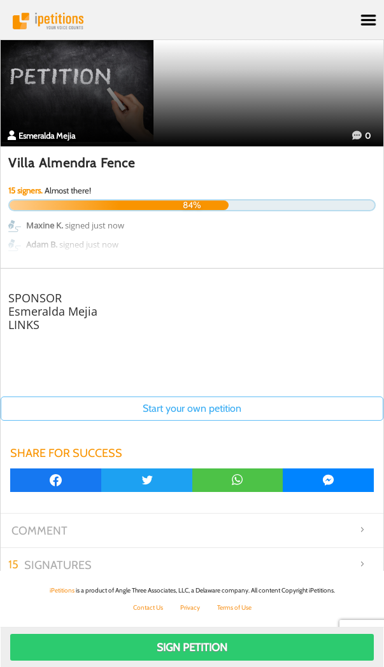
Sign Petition (192, 647)
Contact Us (148, 607)
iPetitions (192, 21)
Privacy (190, 607)
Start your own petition (192, 408)
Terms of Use (234, 607)
